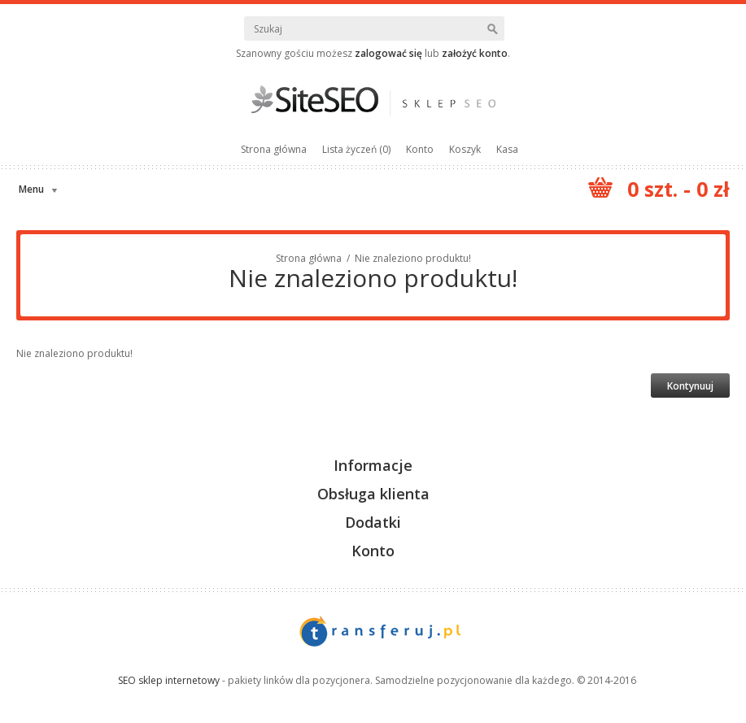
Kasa (507, 149)
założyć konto (475, 53)
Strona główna (274, 149)
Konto (420, 149)
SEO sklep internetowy (169, 680)
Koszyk (465, 149)
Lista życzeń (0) (356, 149)
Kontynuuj (690, 386)
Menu (31, 189)
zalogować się (388, 53)
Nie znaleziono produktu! (413, 258)
